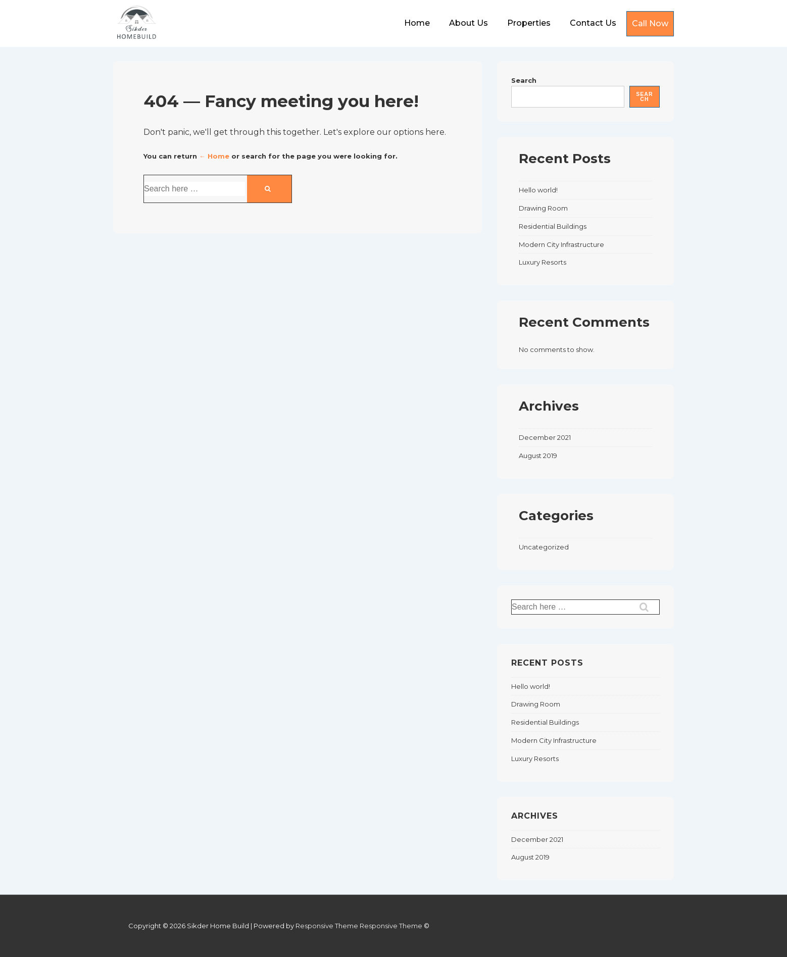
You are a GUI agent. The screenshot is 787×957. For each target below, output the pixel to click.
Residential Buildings (552, 226)
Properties (529, 23)
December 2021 (545, 437)
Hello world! (538, 190)
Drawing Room (543, 208)
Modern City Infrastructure (561, 244)
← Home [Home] (214, 156)
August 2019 (538, 455)
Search (523, 80)
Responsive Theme (327, 926)
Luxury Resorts (542, 262)
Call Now (650, 23)
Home (417, 23)
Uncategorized (544, 547)
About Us (468, 23)
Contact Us (593, 23)
